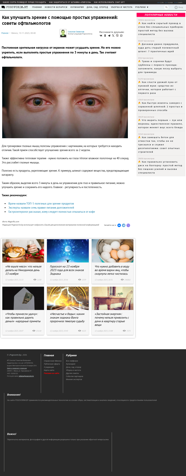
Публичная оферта (52, 364)
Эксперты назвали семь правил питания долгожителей (41, 207)
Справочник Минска (52, 361)
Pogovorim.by (15, 355)
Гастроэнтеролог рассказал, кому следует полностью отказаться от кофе (51, 211)
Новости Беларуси (56, 7)
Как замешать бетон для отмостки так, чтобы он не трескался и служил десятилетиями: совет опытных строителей (159, 144)
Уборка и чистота (121, 7)
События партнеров (74, 376)
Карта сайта (49, 370)
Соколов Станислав (76, 32)
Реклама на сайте (51, 373)
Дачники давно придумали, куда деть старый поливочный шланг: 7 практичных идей (158, 48)
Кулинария (77, 7)
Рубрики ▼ (142, 7)
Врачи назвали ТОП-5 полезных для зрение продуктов (41, 203)
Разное (4, 33)
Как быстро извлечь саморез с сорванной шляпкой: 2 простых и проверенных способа (160, 107)
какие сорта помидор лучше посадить (24, 2)
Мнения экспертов (74, 379)
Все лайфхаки (72, 361)
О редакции (49, 367)
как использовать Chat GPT (109, 2)
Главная (37, 7)
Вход (179, 7)
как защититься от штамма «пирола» (70, 2)
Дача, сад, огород (97, 7)
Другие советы (72, 373)
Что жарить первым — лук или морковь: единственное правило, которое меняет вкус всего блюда (160, 124)
